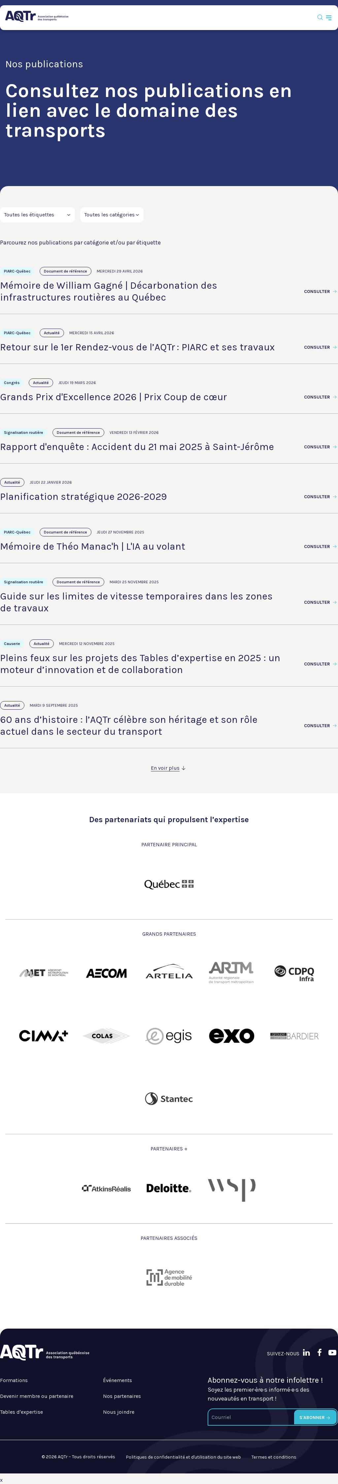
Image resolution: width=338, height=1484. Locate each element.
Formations (14, 1380)
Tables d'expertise (21, 1412)
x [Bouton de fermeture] (1, 1480)
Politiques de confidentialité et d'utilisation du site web (183, 1457)
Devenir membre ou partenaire (36, 1396)
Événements (117, 1380)
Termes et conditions (274, 1457)
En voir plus (169, 768)
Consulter (321, 291)
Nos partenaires (122, 1396)
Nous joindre (118, 1412)
